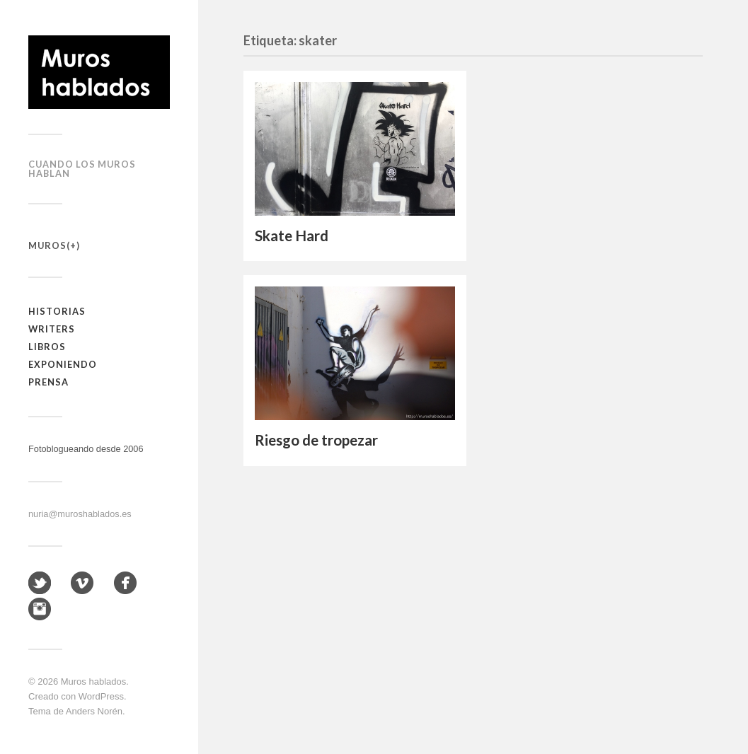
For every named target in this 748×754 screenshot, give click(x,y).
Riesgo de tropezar (316, 439)
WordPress (101, 696)
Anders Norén (94, 711)
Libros (47, 346)
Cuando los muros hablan (82, 168)
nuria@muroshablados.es (80, 514)
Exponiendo (62, 364)
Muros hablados (94, 681)
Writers (51, 329)
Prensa (48, 382)
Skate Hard (291, 235)
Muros (47, 245)
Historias (57, 311)
